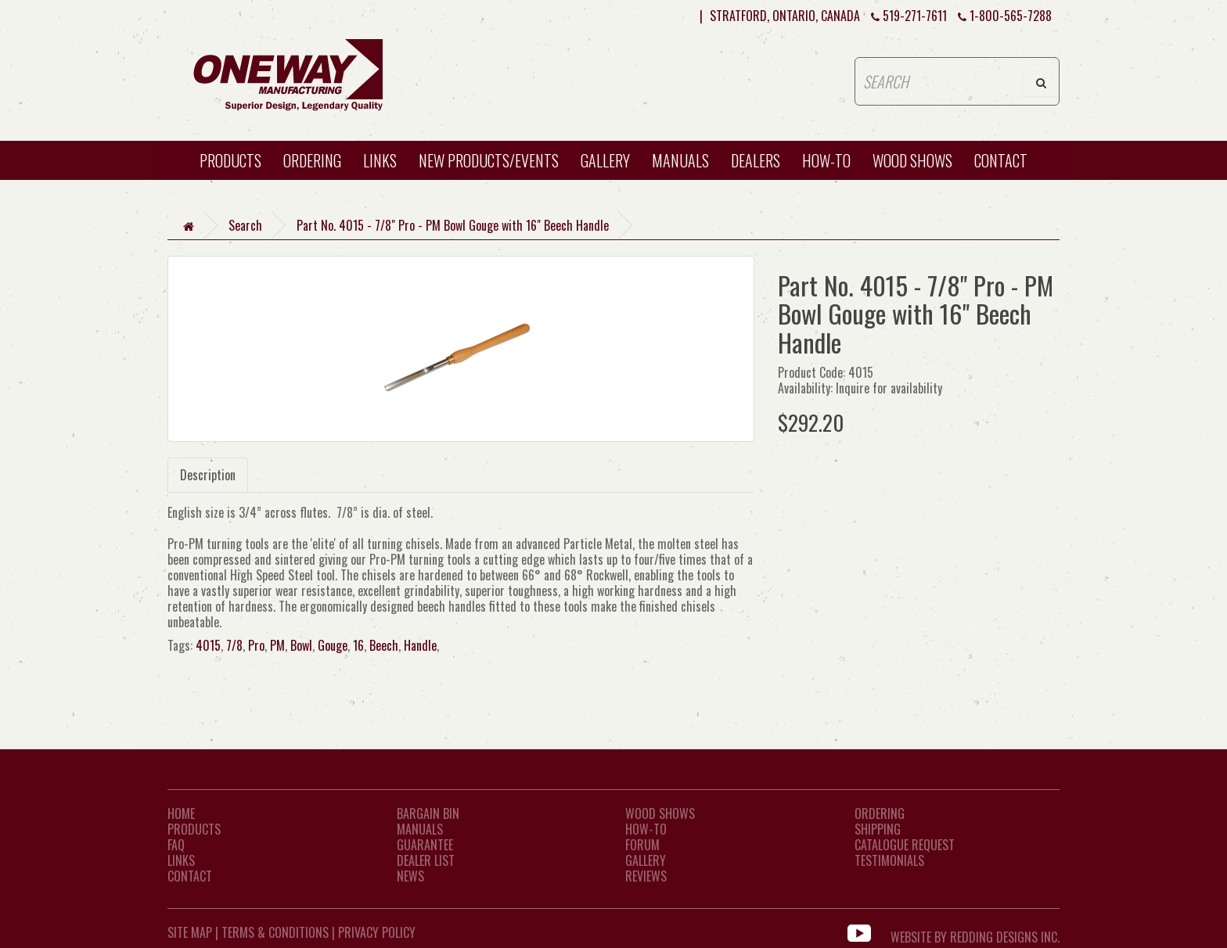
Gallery (605, 160)
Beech (383, 645)
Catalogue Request (905, 844)
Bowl (301, 645)
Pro (256, 645)
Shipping (878, 829)
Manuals (680, 160)
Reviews (646, 876)
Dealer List (426, 860)
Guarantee (425, 844)
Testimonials (889, 860)
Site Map (189, 932)
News (410, 876)
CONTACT (1000, 160)
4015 (208, 645)
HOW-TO (826, 160)
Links (380, 160)
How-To (646, 829)
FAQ (176, 844)
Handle (420, 645)
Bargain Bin (428, 813)
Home (181, 813)
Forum (642, 844)
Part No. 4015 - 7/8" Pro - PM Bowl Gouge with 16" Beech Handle (453, 225)
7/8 (234, 645)
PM (277, 645)
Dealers (755, 160)
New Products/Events (489, 160)
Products (230, 160)
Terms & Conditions (275, 932)
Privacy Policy (377, 932)
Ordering (312, 160)
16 (358, 645)
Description (208, 474)
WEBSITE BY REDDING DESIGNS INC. (975, 932)
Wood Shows (660, 813)
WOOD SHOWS (912, 160)
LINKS (181, 860)
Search (245, 225)
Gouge (332, 645)
